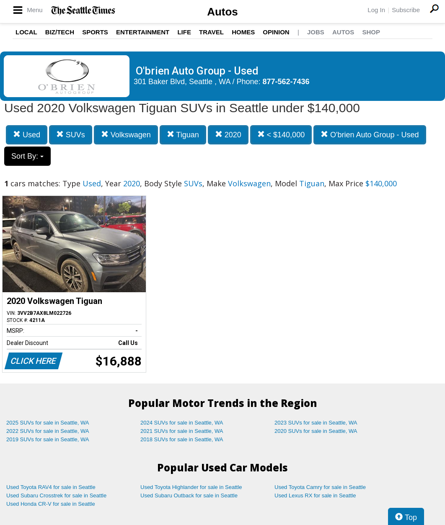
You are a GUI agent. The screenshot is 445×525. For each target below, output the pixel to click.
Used (26, 134)
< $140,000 (281, 134)
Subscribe (406, 9)
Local (26, 32)
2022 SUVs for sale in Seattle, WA (47, 431)
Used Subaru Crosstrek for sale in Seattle (56, 495)
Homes (243, 32)
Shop (371, 32)
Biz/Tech (59, 32)
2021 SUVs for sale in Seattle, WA (181, 431)
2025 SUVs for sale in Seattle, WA (47, 422)
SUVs (70, 134)
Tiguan (183, 134)
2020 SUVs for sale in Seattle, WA (315, 431)
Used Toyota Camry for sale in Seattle (320, 487)
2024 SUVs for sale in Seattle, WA (181, 422)
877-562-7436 (286, 81)
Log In (376, 9)
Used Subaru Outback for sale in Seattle (189, 495)
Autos (222, 11)
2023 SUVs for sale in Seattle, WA (315, 422)
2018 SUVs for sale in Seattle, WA (181, 439)
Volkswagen (126, 134)
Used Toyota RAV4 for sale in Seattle (51, 487)
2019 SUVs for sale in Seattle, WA (47, 439)
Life (184, 32)
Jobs (315, 32)
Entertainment (142, 32)
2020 (228, 134)
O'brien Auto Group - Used (370, 134)
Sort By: (27, 156)
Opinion (276, 32)
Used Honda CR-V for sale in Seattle (50, 504)
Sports (95, 32)
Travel (211, 32)
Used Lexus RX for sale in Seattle (315, 495)
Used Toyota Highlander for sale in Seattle (191, 487)
